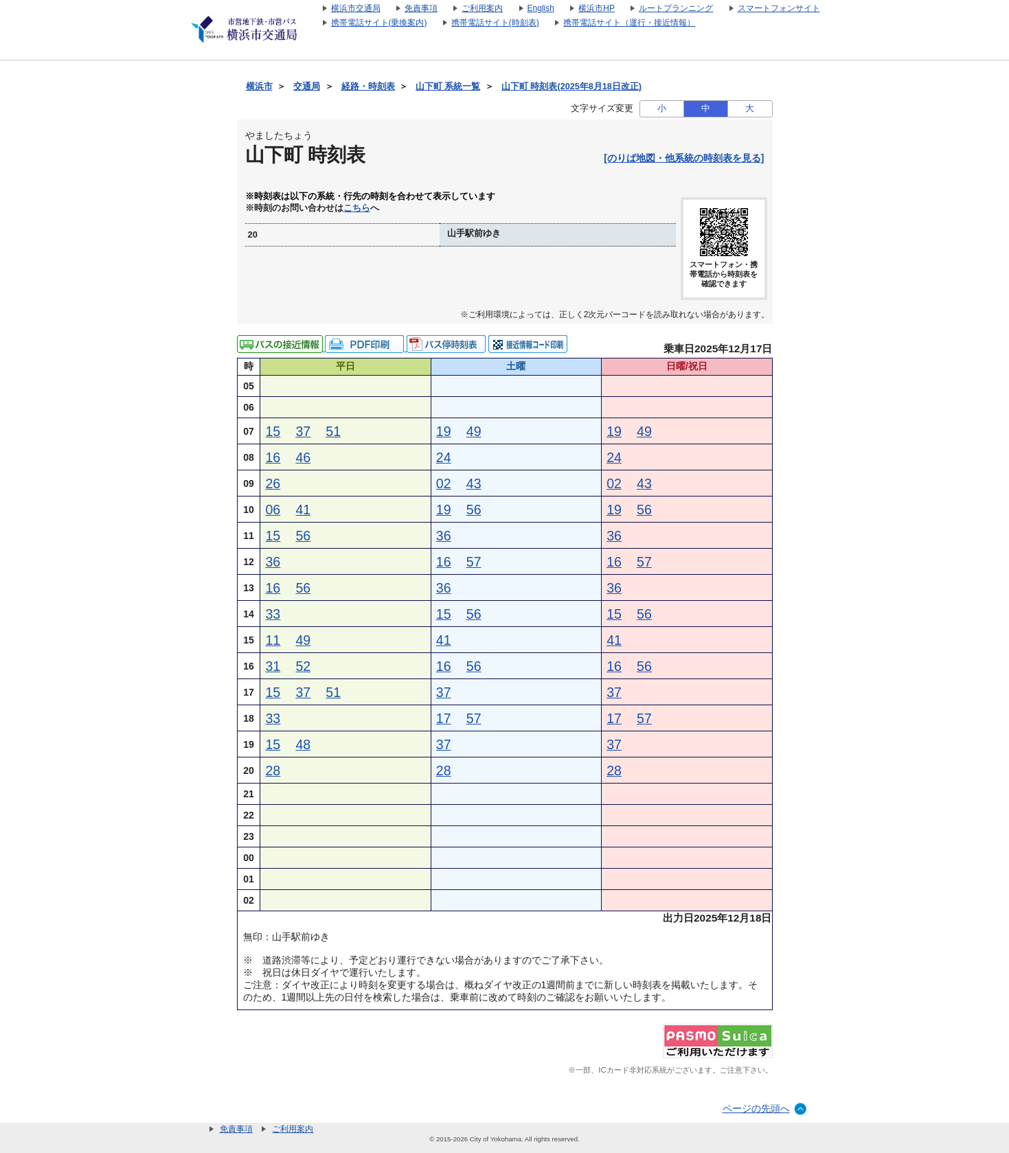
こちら (356, 208)
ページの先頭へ (756, 1108)
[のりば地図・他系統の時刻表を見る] (684, 157)
